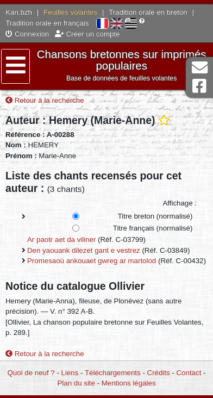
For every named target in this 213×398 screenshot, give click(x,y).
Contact (189, 373)
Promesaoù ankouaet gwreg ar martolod (91, 261)
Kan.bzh (18, 12)
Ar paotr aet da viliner (61, 239)
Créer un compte (87, 34)
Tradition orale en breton (148, 12)
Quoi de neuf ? (31, 373)
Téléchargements (113, 373)
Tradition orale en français (47, 23)
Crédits (158, 373)
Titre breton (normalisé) (155, 216)
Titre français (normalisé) (153, 228)
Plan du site (76, 383)
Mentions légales (129, 383)
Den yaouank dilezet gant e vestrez (83, 250)
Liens (70, 373)
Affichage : (179, 203)
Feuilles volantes (70, 12)
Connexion (27, 34)
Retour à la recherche (44, 100)
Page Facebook (199, 86)
